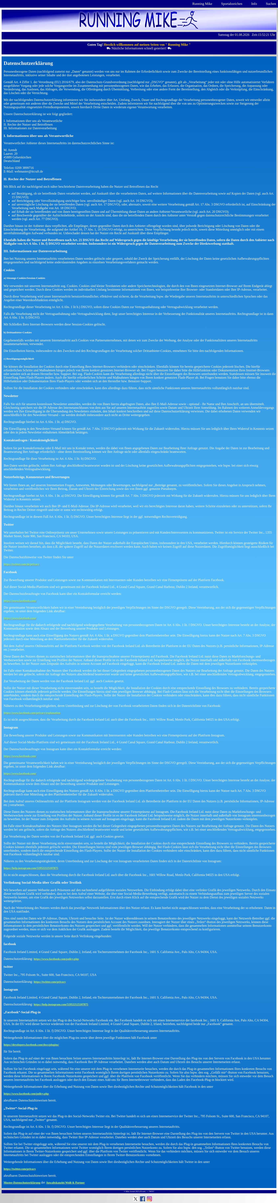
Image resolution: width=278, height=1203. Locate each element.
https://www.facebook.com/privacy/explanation (32, 712)
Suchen (271, 4)
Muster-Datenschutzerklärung (22, 1182)
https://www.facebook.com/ (20, 600)
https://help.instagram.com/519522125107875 (31, 868)
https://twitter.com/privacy (50, 981)
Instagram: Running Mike (149, 1198)
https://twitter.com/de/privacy (21, 564)
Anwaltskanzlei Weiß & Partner (65, 1182)
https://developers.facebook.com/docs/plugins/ (31, 1044)
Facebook (142, 1198)
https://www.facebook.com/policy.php (56, 958)
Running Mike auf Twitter (135, 1198)
